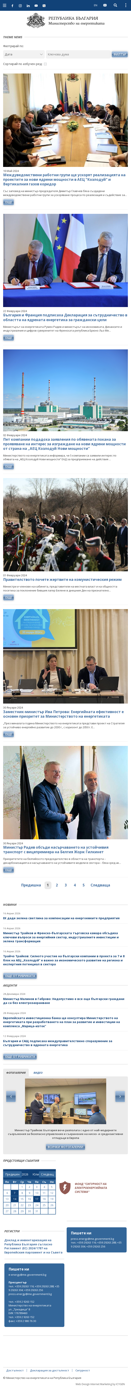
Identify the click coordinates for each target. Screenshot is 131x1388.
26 (51, 1205)
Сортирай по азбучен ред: (22, 64)
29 (22, 1211)
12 (51, 1193)
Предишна (31, 885)
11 (44, 1193)
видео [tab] (38, 1073)
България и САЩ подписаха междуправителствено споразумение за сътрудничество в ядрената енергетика (57, 1043)
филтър (120, 54)
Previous (11, 1096)
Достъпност (15, 1370)
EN (95, 5)
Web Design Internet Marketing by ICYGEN (100, 1384)
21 (14, 1205)
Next (120, 1096)
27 (7, 1211)
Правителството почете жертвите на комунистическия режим (62, 579)
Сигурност (82, 1370)
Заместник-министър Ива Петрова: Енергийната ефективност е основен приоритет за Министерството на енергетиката (63, 714)
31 (36, 1211)
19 (51, 1199)
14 (14, 1199)
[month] (35, 1174)
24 (36, 1205)
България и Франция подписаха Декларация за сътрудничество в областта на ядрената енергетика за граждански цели (65, 317)
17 (36, 1199)
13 (7, 1199)
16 (29, 1199)
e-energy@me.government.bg (27, 1275)
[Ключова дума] (78, 54)
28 (14, 1211)
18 (44, 1199)
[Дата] (24, 54)
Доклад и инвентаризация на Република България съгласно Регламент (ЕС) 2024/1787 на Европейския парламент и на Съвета (33, 1246)
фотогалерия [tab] (16, 1073)
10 (36, 1193)
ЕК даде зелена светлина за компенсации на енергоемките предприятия (61, 918)
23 (29, 1205)
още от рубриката (20, 976)
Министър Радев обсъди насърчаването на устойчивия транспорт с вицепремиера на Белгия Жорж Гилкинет (56, 849)
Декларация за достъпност (49, 1370)
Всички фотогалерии (65, 1147)
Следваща (100, 885)
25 (44, 1205)
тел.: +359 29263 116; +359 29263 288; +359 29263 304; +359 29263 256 (96, 1244)
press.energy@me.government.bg (92, 1239)
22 (22, 1205)
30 (29, 1211)
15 (22, 1199)
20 (7, 1205)
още (8, 202)
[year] (25, 1174)
